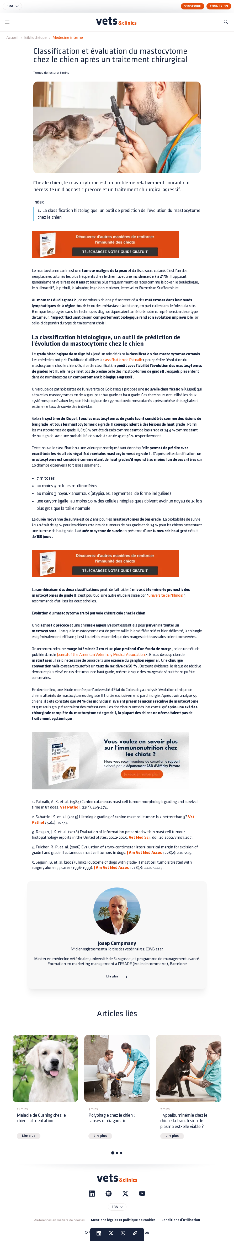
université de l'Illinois (165, 595)
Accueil (12, 38)
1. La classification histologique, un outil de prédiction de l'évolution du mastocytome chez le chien (119, 214)
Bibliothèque (35, 38)
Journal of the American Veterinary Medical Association (101, 655)
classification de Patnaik (122, 360)
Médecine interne (67, 38)
